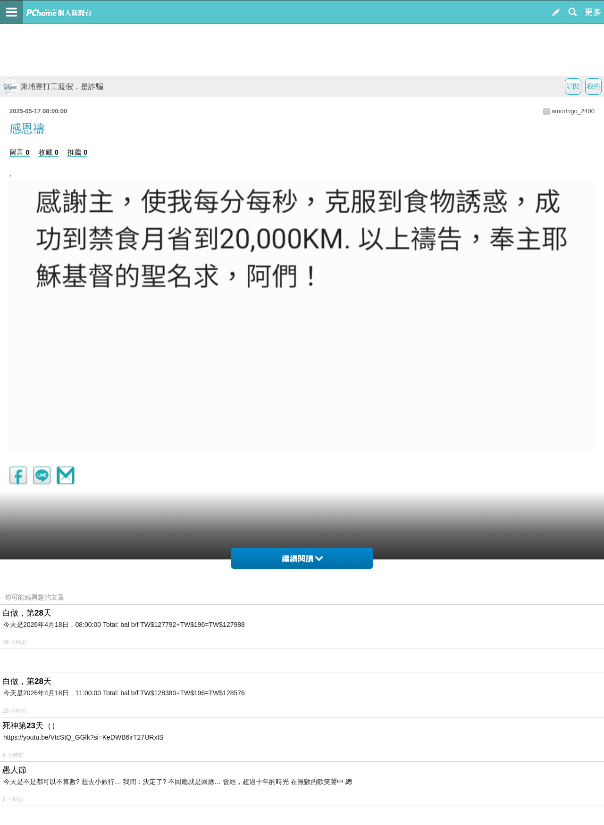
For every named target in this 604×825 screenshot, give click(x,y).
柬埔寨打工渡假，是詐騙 (52, 86)
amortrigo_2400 (573, 111)
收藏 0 (48, 152)
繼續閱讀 (302, 558)
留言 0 (19, 152)
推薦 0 (77, 152)
